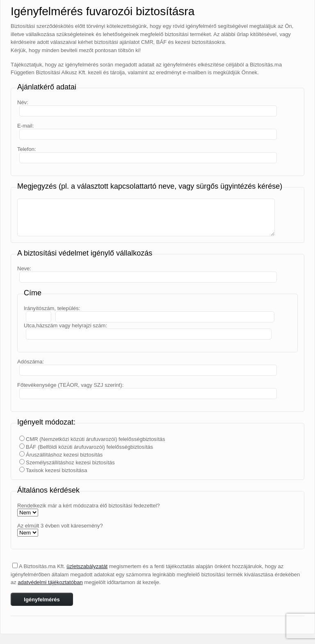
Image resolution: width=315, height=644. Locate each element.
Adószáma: (30, 362)
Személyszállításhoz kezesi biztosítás (70, 462)
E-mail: (25, 126)
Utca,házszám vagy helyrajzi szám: (65, 325)
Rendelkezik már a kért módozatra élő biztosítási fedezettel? (88, 505)
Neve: (24, 268)
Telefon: (26, 149)
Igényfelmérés (41, 599)
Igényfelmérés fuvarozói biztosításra (102, 11)
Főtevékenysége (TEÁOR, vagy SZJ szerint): (70, 385)
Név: (22, 102)
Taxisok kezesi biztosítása (56, 470)
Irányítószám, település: (52, 308)
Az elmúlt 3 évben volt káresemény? (60, 526)
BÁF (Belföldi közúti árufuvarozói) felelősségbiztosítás (89, 447)
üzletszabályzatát (86, 566)
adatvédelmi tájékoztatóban (50, 582)
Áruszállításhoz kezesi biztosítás (64, 455)
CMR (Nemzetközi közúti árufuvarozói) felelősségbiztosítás (95, 439)
